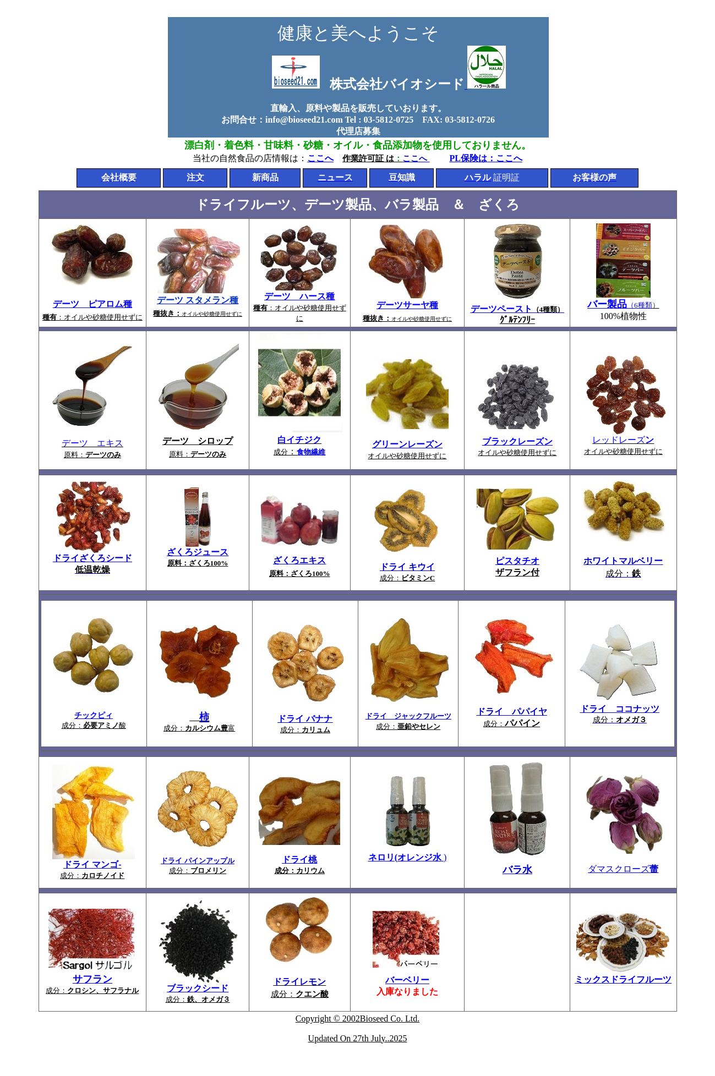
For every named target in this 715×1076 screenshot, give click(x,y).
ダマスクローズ (623, 869)
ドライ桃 (299, 859)
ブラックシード (197, 988)
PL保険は (468, 158)
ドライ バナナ (304, 718)
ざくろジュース (197, 552)
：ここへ (504, 158)
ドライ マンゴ (90, 864)
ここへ (320, 158)
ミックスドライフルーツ (623, 979)
